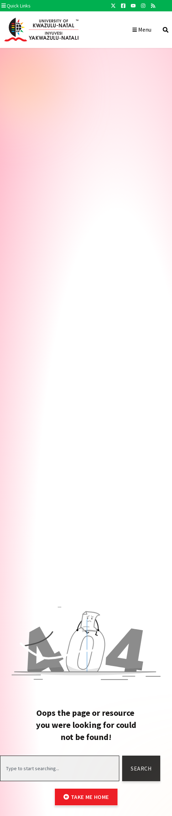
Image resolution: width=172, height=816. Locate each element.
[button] (47, 6)
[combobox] (59, 768)
